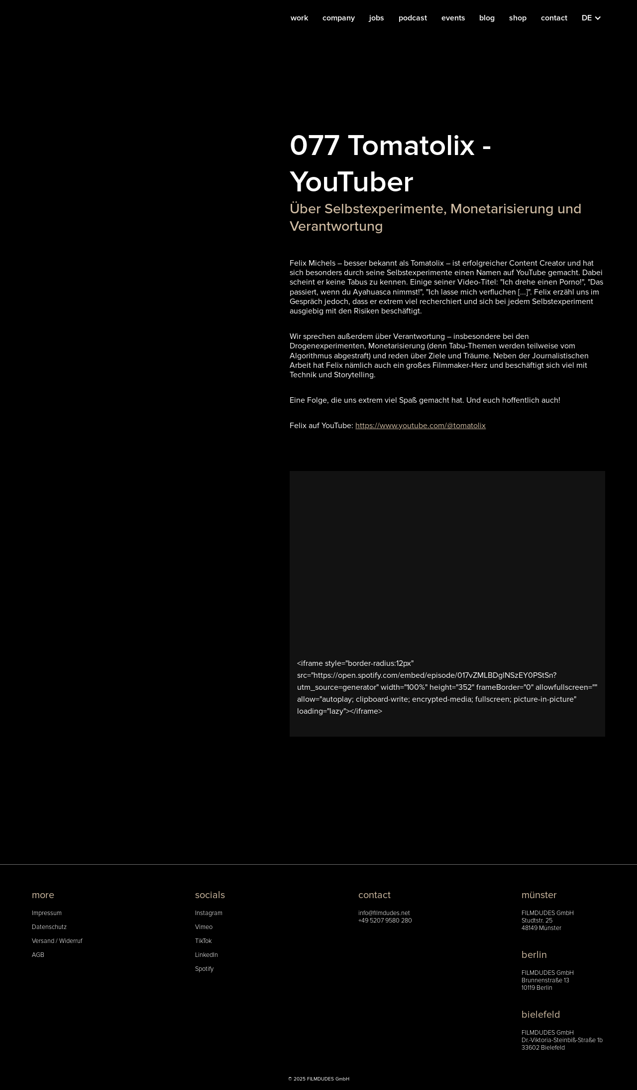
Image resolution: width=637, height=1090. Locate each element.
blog (487, 18)
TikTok (203, 941)
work (299, 18)
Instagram (208, 913)
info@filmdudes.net (384, 913)
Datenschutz (49, 927)
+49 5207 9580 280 (385, 921)
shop (518, 18)
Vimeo (203, 927)
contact (554, 18)
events (453, 18)
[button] (597, 18)
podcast (413, 18)
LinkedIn (206, 955)
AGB (38, 955)
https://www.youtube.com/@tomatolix (420, 426)
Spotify (204, 969)
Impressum (47, 913)
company (338, 18)
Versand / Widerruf (57, 941)
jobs (376, 18)
